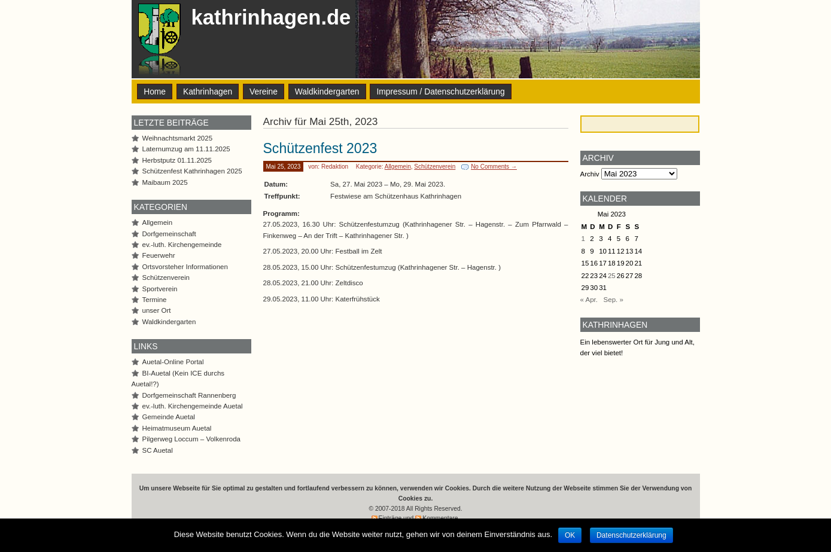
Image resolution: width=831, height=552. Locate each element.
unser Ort (156, 310)
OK (570, 535)
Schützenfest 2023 (320, 148)
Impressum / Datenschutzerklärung (440, 91)
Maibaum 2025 (165, 182)
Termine (154, 299)
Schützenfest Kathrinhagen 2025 (192, 171)
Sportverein (160, 288)
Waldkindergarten (327, 91)
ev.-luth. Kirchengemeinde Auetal (192, 406)
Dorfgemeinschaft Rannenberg (189, 395)
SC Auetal (157, 450)
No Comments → (494, 166)
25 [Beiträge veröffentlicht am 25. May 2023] (612, 275)
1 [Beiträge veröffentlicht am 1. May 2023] (583, 238)
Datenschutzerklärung (631, 535)
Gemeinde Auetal (168, 416)
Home (155, 91)
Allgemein (398, 166)
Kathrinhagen (207, 91)
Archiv (589, 174)
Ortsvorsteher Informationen (185, 266)
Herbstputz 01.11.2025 (177, 160)
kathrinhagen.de (271, 17)
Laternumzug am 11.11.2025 (186, 149)
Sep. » (613, 299)
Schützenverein (434, 166)
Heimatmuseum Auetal (177, 428)
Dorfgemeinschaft (169, 233)
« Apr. (589, 299)
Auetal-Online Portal (173, 361)
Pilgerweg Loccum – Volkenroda (191, 439)
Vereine (263, 91)
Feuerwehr (158, 255)
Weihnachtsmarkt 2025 (177, 138)
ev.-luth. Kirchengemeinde (182, 244)
